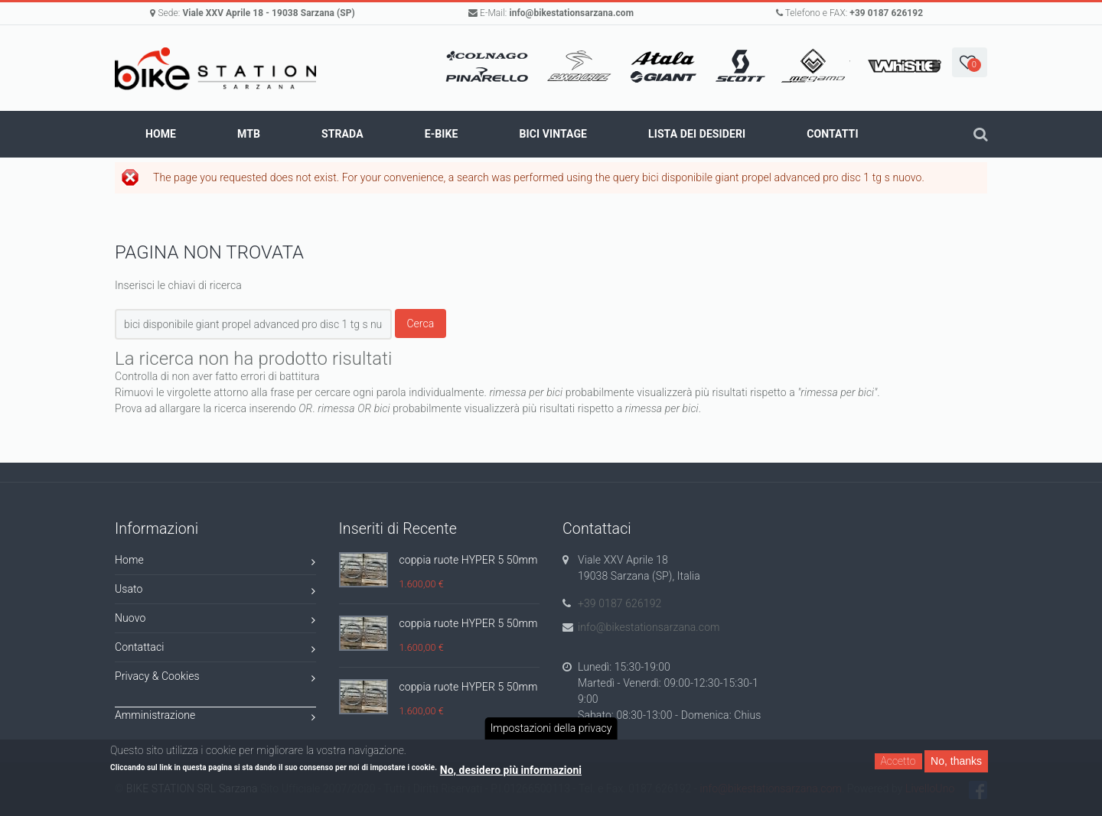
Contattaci (215, 649)
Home (160, 134)
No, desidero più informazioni (511, 770)
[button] (969, 62)
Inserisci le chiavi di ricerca (178, 285)
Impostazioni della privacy (551, 728)
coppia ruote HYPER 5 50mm (468, 560)
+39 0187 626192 (886, 13)
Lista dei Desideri (696, 134)
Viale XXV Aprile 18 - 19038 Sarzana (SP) (268, 13)
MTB (248, 134)
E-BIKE (441, 134)
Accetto (898, 761)
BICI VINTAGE (553, 134)
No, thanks (956, 761)
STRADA (342, 134)
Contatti (832, 134)
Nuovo (215, 620)
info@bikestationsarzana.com (571, 13)
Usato (215, 591)
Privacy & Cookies (215, 679)
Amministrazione (215, 718)
